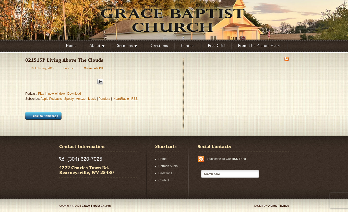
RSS (134, 99)
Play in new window (51, 93)
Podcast (68, 68)
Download (74, 93)
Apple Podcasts (51, 99)
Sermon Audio (168, 166)
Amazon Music (86, 99)
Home (163, 159)
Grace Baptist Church (96, 205)
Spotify (69, 99)
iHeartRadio (121, 99)
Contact (164, 180)
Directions (165, 173)
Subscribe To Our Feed (226, 159)
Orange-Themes (278, 205)
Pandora (104, 99)
